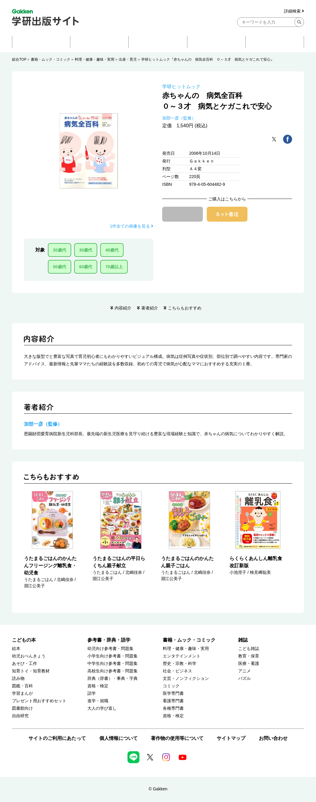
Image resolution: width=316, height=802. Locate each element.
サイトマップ (231, 738)
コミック (171, 686)
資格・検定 (97, 686)
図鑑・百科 (22, 686)
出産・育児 (128, 59)
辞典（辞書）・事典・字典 (112, 678)
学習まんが (22, 693)
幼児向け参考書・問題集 (110, 648)
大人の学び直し (102, 708)
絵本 (16, 648)
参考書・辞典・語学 (108, 639)
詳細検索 (294, 11)
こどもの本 (24, 639)
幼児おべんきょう (28, 656)
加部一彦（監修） (179, 118)
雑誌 (243, 639)
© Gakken (158, 788)
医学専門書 (173, 693)
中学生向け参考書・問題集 (112, 663)
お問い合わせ (273, 738)
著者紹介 (149, 308)
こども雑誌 (248, 648)
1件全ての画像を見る (131, 226)
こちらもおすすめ (184, 308)
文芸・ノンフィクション (186, 678)
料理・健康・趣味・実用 (94, 59)
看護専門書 (173, 701)
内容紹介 (123, 308)
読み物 (18, 678)
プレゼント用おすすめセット (39, 701)
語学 (91, 693)
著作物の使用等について (177, 738)
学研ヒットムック (181, 86)
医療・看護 (248, 663)
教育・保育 (248, 656)
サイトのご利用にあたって (57, 738)
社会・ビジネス (177, 671)
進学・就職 (97, 701)
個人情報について (118, 738)
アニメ (244, 671)
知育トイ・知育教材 (31, 671)
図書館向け (22, 708)
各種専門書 (173, 708)
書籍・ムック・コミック (50, 59)
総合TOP (19, 59)
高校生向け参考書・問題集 (112, 671)
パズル (244, 678)
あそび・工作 (24, 663)
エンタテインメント (181, 656)
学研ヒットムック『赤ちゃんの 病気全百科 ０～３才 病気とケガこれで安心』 (207, 59)
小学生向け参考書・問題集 (112, 656)
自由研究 (20, 716)
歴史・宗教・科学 (179, 663)
